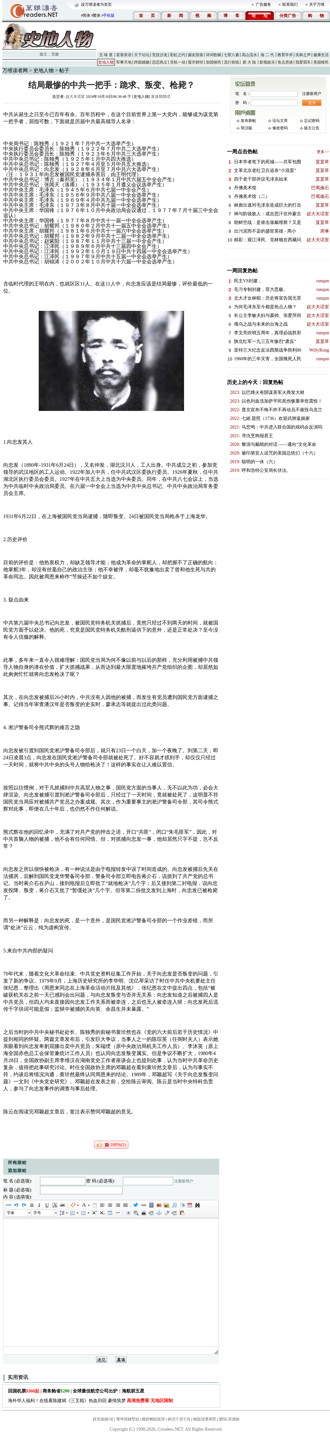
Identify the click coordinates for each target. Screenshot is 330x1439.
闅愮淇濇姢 (229, 1419)
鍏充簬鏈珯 (103, 1419)
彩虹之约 (177, 55)
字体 (10, 1213)
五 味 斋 (106, 55)
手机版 (109, 15)
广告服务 (263, 4)
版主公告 (311, 128)
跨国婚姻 (141, 62)
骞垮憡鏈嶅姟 (127, 1419)
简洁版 (246, 128)
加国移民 (213, 62)
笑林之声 (303, 55)
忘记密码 (311, 120)
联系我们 (290, 4)
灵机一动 (177, 62)
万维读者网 (15, 70)
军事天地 (124, 62)
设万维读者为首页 (96, 4)
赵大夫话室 (75, 96)
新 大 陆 (249, 62)
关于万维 (317, 4)
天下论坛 (141, 55)
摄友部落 (195, 55)
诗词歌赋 (213, 55)
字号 (37, 1213)
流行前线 (231, 62)
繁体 (97, 15)
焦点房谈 (285, 62)
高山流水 (249, 55)
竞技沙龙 (159, 55)
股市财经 (195, 62)
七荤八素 (231, 55)
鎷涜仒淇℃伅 (179, 1419)
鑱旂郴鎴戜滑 (153, 1419)
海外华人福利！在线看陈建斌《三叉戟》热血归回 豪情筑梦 (90, 1400)
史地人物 (106, 62)
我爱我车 (303, 62)
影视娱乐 (267, 62)
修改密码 (280, 128)
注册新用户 (183, 1181)
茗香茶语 (124, 55)
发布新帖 (248, 120)
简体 (86, 15)
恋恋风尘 (159, 62)
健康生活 (321, 55)
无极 (55, 54)
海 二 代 (267, 55)
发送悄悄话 (160, 96)
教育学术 (285, 55)
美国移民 (321, 62)
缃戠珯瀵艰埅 (204, 1419)
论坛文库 (280, 120)
